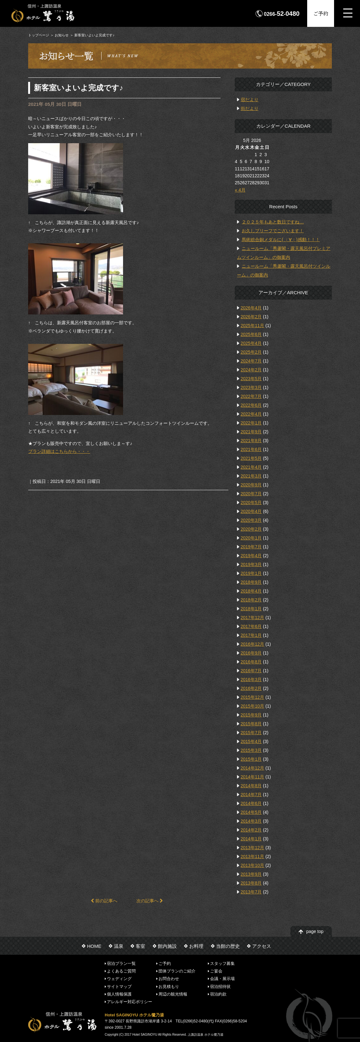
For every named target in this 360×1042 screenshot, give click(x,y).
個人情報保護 (119, 994)
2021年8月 (251, 440)
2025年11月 (252, 325)
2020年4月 (251, 511)
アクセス (261, 946)
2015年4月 (251, 741)
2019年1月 (251, 573)
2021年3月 (251, 475)
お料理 (196, 946)
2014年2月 (251, 829)
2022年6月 (251, 405)
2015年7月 (251, 732)
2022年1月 (251, 422)
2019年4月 (251, 555)
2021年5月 (251, 458)
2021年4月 (251, 467)
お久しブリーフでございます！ (273, 230)
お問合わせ (168, 978)
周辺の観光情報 (172, 994)
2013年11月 (252, 856)
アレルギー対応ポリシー (129, 1001)
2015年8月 (251, 723)
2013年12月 (252, 847)
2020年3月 (251, 520)
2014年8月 (251, 785)
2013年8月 (251, 883)
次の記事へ (149, 900)
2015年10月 (252, 706)
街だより (249, 108)
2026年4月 (251, 307)
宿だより (249, 99)
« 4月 (240, 189)
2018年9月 (251, 582)
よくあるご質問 (121, 971)
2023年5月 (251, 378)
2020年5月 (251, 502)
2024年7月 (251, 360)
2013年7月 (251, 891)
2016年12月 (252, 644)
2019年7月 (251, 546)
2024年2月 (251, 369)
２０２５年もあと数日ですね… (273, 221)
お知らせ (62, 35)
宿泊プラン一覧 (121, 963)
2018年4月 (251, 591)
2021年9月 (251, 431)
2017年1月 (251, 635)
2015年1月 (251, 759)
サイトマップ (119, 986)
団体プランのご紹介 (177, 971)
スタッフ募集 (222, 963)
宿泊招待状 (220, 986)
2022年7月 (251, 396)
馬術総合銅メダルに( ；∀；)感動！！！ (281, 239)
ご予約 (320, 13)
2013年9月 (251, 874)
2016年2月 (251, 688)
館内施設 (167, 946)
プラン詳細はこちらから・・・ (59, 451)
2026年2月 (251, 316)
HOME (94, 946)
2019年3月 (251, 564)
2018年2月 (251, 599)
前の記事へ (104, 900)
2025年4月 (251, 343)
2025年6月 (251, 334)
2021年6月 (251, 449)
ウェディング (119, 978)
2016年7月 (251, 670)
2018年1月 (251, 608)
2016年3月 (251, 679)
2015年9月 (251, 714)
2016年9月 (251, 652)
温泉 (118, 946)
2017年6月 (251, 626)
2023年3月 (251, 387)
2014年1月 (251, 838)
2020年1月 (251, 537)
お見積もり (168, 986)
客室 (140, 946)
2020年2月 (251, 529)
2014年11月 (252, 776)
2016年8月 (251, 661)
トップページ (38, 35)
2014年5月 (251, 812)
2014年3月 (251, 821)
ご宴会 (216, 971)
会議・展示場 (222, 978)
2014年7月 (251, 794)
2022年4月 (251, 414)
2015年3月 (251, 750)
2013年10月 (252, 865)
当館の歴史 (228, 946)
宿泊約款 (218, 994)
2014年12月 (252, 768)
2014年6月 (251, 803)
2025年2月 (251, 352)
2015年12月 (252, 697)
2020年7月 (251, 493)
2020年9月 (251, 484)
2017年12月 (252, 617)
